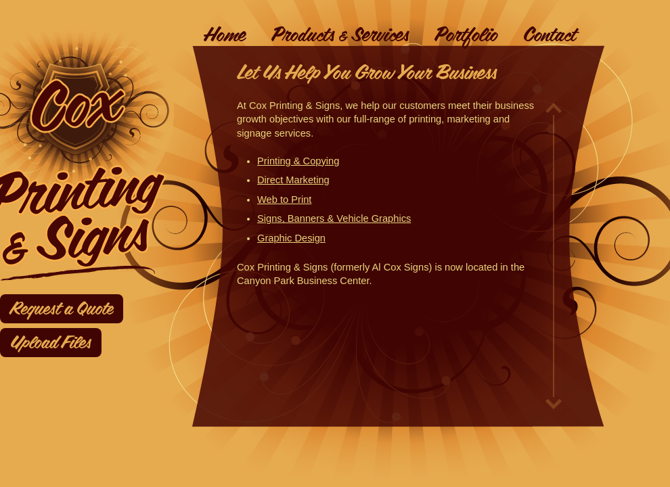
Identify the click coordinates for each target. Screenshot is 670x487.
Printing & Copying (298, 161)
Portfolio (465, 35)
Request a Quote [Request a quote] (61, 309)
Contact (549, 35)
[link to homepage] (111, 113)
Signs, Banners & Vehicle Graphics (334, 218)
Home (225, 35)
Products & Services (340, 35)
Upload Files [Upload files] (50, 342)
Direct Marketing (293, 180)
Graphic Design (291, 238)
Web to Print (284, 199)
